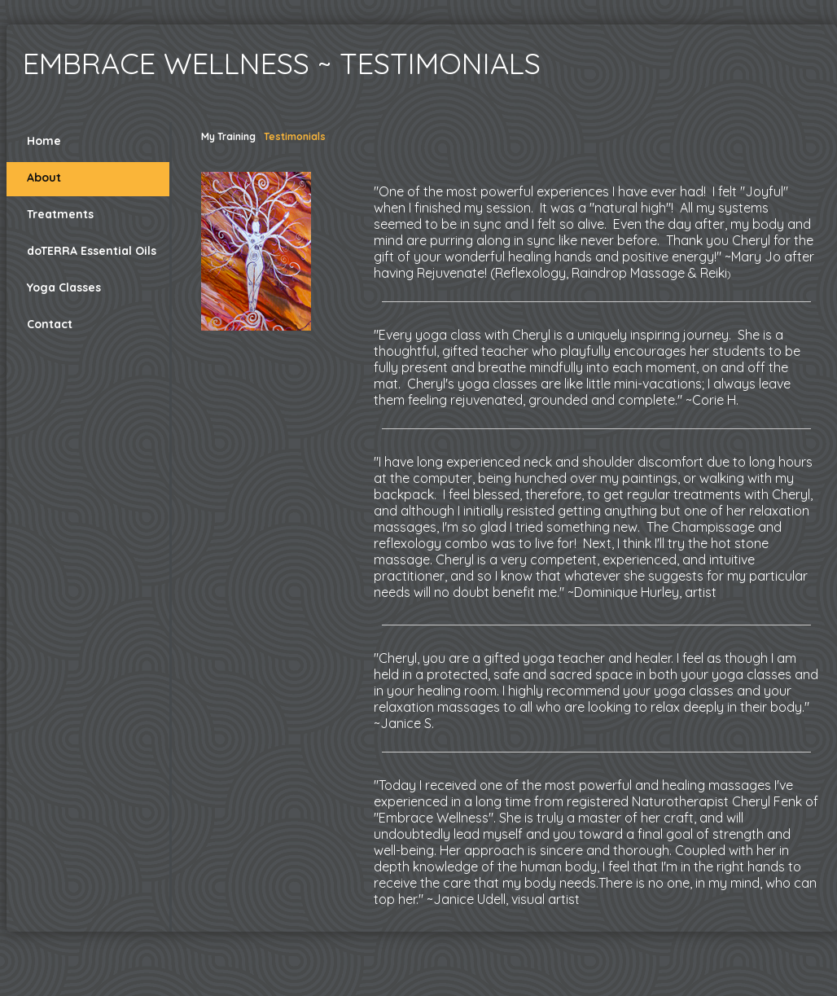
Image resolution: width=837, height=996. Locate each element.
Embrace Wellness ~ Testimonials (282, 63)
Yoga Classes (64, 287)
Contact (49, 324)
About (44, 177)
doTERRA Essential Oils (91, 251)
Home (44, 141)
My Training (228, 136)
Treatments (60, 214)
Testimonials (295, 136)
